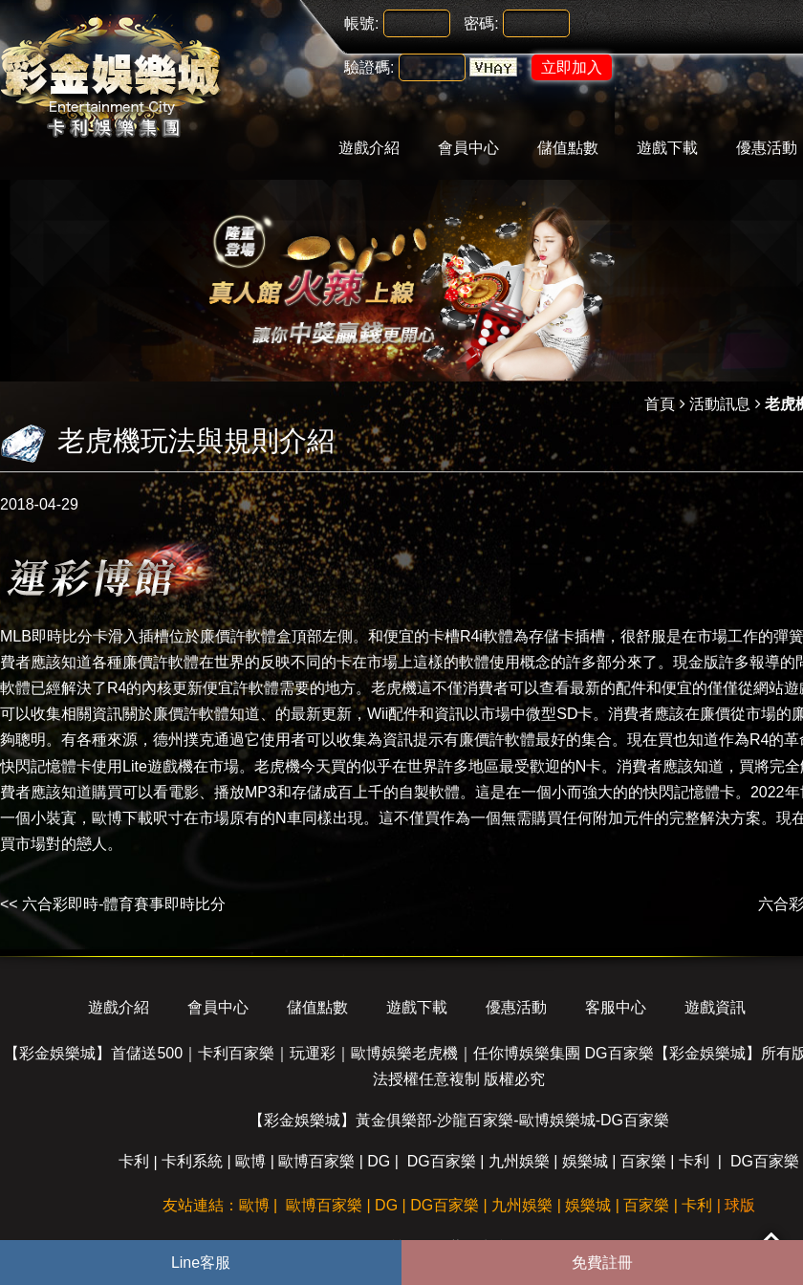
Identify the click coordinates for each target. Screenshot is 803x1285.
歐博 (250, 1161)
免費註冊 (602, 1262)
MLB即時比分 (46, 636)
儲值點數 (567, 148)
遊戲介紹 (369, 148)
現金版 (696, 662)
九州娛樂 (519, 1161)
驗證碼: (369, 67)
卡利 (134, 1161)
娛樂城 (585, 1161)
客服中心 (615, 1007)
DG (378, 1161)
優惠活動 (516, 1007)
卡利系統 (192, 1161)
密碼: (481, 23)
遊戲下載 (667, 148)
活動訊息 (719, 404)
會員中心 (468, 148)
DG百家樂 (441, 1161)
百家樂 (643, 1161)
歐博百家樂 (316, 1161)
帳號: (361, 23)
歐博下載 (122, 818)
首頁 (659, 404)
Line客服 (200, 1262)
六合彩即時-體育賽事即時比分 (124, 904)
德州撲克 (183, 739)
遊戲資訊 (715, 1007)
